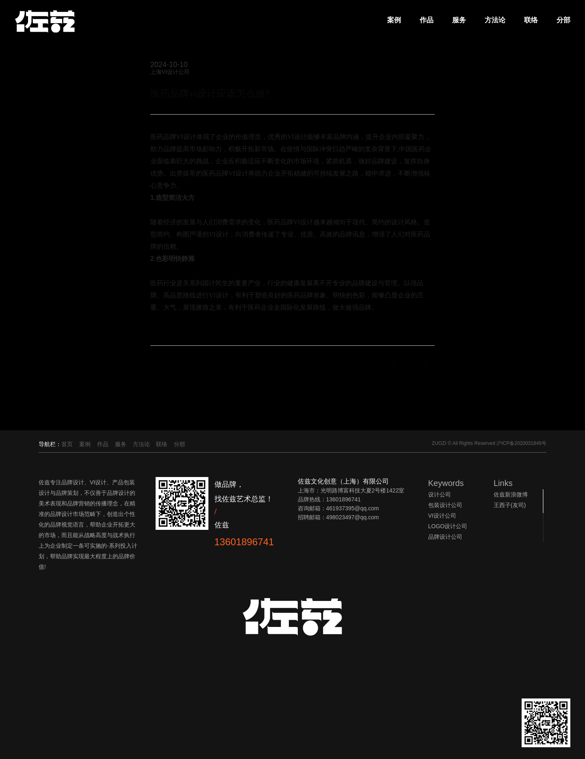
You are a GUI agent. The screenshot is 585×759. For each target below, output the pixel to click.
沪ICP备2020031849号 (521, 443)
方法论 (493, 20)
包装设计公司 (445, 505)
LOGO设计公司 (447, 526)
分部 (562, 20)
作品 (425, 20)
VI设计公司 (442, 515)
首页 (67, 444)
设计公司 (439, 494)
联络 (530, 20)
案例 (393, 20)
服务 (458, 20)
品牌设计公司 (445, 536)
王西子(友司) (510, 505)
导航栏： (50, 444)
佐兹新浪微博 (511, 494)
